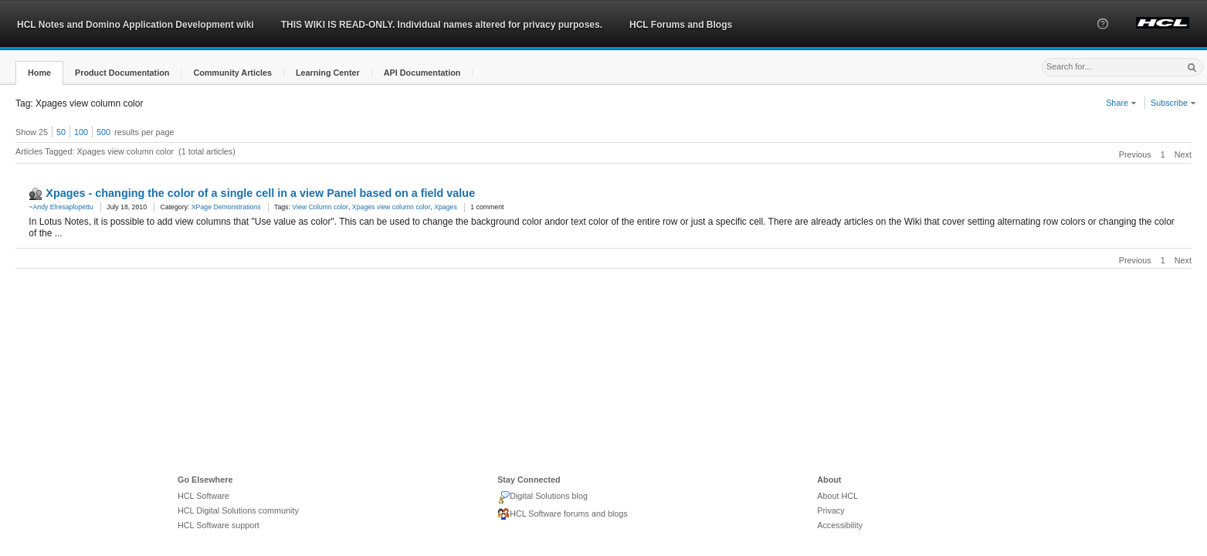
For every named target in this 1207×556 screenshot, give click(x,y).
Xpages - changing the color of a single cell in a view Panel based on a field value (260, 193)
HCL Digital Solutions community (238, 510)
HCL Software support (218, 525)
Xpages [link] (445, 207)
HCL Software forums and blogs (562, 514)
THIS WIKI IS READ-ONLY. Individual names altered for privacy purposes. (441, 24)
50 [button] (61, 132)
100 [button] (81, 132)
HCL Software (203, 495)
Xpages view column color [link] (391, 207)
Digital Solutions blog (542, 497)
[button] (1103, 38)
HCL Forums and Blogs (680, 24)
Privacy (830, 510)
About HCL (837, 495)
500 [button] (103, 132)
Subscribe (1173, 102)
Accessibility (840, 525)
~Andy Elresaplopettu (61, 207)
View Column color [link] (320, 207)
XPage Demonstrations (226, 207)
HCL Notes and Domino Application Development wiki (135, 24)
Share (1121, 102)
